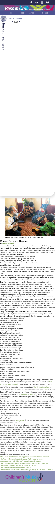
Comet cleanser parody (26, 395)
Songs (45, 13)
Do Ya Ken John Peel (41, 387)
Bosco (46, 390)
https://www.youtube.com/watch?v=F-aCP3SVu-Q (18, 465)
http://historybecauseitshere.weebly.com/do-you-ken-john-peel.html (24, 463)
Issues (21, 13)
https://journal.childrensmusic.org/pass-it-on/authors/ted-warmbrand (24, 457)
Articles (33, 13)
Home (9, 13)
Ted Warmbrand (8, 244)
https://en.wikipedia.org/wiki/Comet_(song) (15, 467)
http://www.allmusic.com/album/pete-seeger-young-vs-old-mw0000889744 (26, 470)
